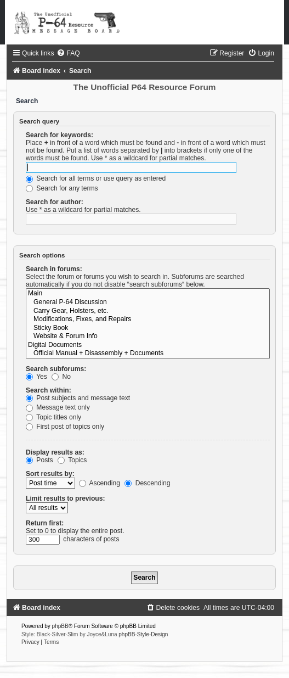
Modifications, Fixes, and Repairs (148, 319)
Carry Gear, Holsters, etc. (148, 311)
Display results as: (55, 452)
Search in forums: (54, 269)
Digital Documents (148, 345)
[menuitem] (68, 53)
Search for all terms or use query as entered (96, 178)
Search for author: (54, 202)
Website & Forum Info (148, 336)
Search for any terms (62, 188)
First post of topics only (65, 426)
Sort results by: (50, 474)
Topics (72, 460)
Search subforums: (56, 369)
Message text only (58, 407)
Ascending (99, 483)
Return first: (45, 523)
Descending (147, 483)
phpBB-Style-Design (143, 634)
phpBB (60, 626)
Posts (39, 460)
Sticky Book (148, 328)
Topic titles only (53, 417)
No (61, 376)
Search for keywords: (59, 135)
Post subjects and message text (78, 398)
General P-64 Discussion (148, 302)
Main (148, 293)
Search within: (48, 390)
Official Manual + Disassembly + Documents (148, 353)
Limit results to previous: (65, 498)
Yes (36, 376)
